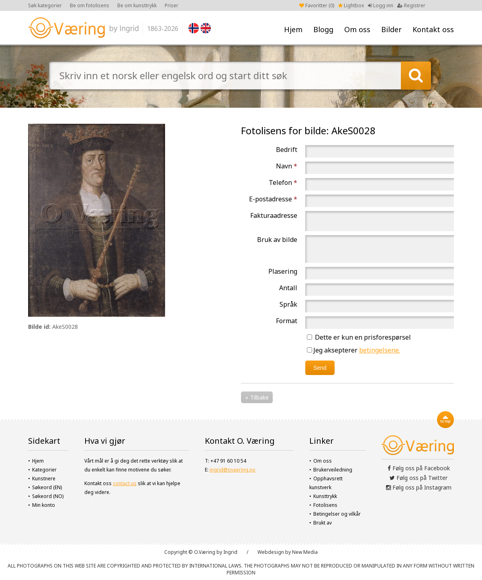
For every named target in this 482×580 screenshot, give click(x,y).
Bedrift (286, 149)
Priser (171, 5)
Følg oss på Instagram (418, 487)
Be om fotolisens (89, 5)
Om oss (357, 29)
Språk (288, 304)
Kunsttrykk (325, 496)
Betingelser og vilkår (337, 513)
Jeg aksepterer (353, 350)
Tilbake (259, 397)
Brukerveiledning (332, 469)
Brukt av (322, 522)
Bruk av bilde (277, 239)
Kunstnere (43, 478)
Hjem (293, 29)
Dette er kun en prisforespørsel (359, 337)
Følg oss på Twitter (418, 478)
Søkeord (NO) (47, 496)
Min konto (43, 505)
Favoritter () (316, 5)
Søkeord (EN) (47, 487)
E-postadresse (273, 199)
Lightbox (351, 5)
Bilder (391, 29)
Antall (288, 287)
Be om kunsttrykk (137, 5)
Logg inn (380, 5)
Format (286, 320)
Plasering (282, 271)
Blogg (323, 29)
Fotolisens (325, 505)
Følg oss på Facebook (419, 468)
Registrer (411, 5)
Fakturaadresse (273, 215)
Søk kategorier (45, 5)
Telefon (283, 182)
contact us (125, 483)
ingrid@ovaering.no (232, 469)
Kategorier (44, 469)
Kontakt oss (433, 29)
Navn (286, 166)
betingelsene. (379, 350)
